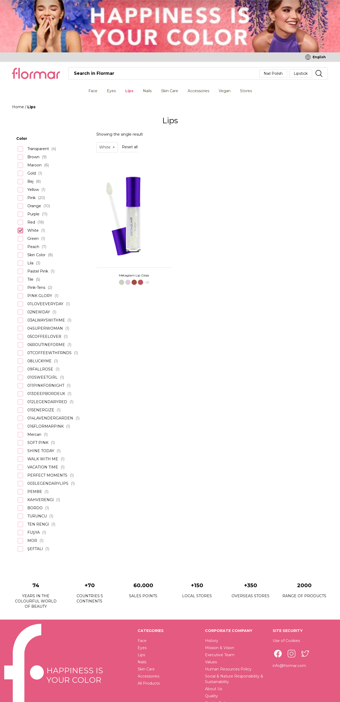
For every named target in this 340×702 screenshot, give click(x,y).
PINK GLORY (39, 295)
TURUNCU (37, 516)
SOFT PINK (37, 442)
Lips (129, 90)
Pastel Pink (37, 271)
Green (33, 238)
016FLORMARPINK (45, 426)
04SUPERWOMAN (45, 328)
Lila (30, 263)
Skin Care (169, 90)
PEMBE (34, 491)
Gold (31, 173)
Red (31, 222)
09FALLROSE (40, 369)
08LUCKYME (39, 361)
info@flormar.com (289, 665)
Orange (34, 206)
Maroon (34, 165)
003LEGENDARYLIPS (47, 483)
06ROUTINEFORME (46, 344)
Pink (31, 197)
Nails (147, 90)
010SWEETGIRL (42, 377)
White (33, 230)
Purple (33, 214)
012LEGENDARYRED (47, 401)
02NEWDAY (38, 312)
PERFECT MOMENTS (47, 475)
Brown (33, 157)
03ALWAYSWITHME (46, 320)
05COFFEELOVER (44, 336)
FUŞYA (33, 532)
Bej (30, 181)
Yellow (33, 189)
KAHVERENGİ (40, 499)
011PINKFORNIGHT (45, 385)
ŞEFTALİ (35, 548)
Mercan (34, 434)
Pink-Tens (36, 287)
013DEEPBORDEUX (46, 393)
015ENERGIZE (40, 410)
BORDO (35, 508)
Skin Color (36, 255)
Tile (30, 279)
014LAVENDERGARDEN (50, 418)
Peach (33, 246)
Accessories (198, 90)
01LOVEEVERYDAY (45, 303)
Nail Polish (273, 73)
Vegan (225, 90)
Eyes (111, 90)
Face (92, 90)
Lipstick (301, 73)
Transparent (38, 148)
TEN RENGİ (38, 524)
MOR (32, 540)
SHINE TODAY (40, 450)
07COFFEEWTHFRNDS (49, 352)
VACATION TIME (42, 467)
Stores (246, 90)
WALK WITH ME (42, 459)
